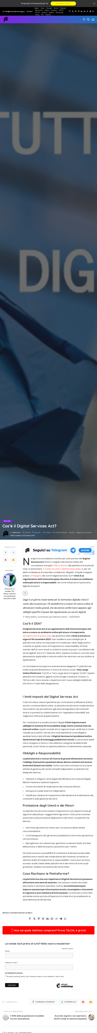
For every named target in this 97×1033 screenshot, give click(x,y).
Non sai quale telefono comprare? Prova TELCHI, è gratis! (48, 930)
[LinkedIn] (81, 11)
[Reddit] (87, 11)
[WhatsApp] (93, 11)
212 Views (46, 532)
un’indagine (35, 575)
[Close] (94, 3)
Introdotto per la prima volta (37, 635)
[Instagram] (78, 11)
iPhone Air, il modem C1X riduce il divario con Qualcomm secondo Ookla (9, 593)
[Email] (13, 560)
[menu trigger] (92, 19)
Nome (7, 951)
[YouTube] (84, 11)
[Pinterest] (75, 11)
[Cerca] (88, 19)
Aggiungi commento (84, 532)
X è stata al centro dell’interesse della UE (63, 568)
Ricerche (7, 521)
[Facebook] (69, 11)
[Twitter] (72, 11)
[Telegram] (90, 11)
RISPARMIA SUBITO (63, 4)
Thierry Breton (60, 565)
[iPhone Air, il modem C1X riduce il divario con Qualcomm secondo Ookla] (9, 579)
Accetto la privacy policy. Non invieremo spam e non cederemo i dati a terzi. (35, 976)
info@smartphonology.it (14, 11)
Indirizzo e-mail (11, 962)
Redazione (16, 532)
